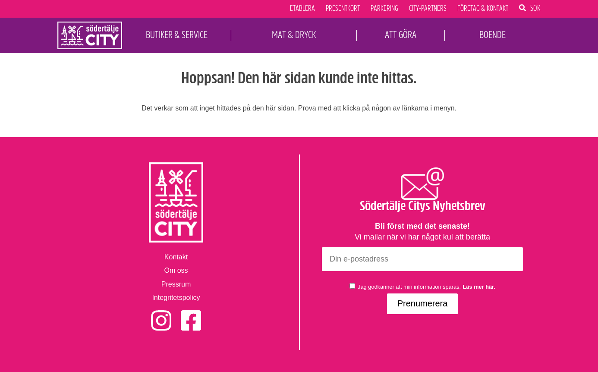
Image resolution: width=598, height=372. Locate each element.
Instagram (161, 314)
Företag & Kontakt (482, 9)
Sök (535, 7)
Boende (492, 34)
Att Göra (400, 34)
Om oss (176, 270)
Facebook (191, 314)
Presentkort (343, 9)
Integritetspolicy (176, 297)
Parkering (384, 9)
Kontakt (176, 257)
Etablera (302, 9)
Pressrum (176, 284)
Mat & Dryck (294, 34)
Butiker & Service (177, 34)
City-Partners (428, 9)
